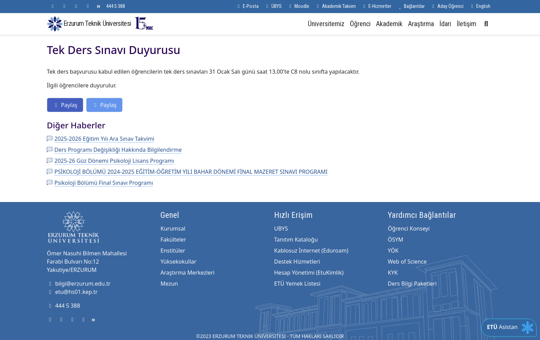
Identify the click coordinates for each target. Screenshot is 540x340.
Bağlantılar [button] (411, 6)
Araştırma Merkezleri (187, 272)
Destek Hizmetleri (297, 261)
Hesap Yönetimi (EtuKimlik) (308, 272)
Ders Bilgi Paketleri (412, 283)
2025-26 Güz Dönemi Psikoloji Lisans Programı (110, 160)
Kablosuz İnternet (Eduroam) (311, 250)
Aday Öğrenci (447, 6)
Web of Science (407, 261)
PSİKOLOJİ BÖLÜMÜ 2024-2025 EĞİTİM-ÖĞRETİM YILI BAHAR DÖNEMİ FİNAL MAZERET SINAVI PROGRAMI (187, 172)
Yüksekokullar (178, 261)
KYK (393, 272)
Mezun (169, 283)
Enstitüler (172, 250)
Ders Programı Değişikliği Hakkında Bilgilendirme (114, 149)
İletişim (466, 24)
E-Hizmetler (376, 6)
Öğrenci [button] (360, 24)
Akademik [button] (389, 24)
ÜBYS (273, 6)
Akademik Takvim (335, 6)
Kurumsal (172, 228)
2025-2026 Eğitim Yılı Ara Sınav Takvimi (100, 138)
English (479, 6)
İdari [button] (445, 24)
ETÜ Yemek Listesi (297, 283)
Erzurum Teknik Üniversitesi (108, 23)
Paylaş (65, 105)
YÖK (393, 250)
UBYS (281, 228)
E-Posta (247, 6)
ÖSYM (395, 239)
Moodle (298, 6)
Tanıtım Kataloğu (296, 239)
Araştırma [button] (421, 24)
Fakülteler (173, 239)
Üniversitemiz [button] (326, 24)
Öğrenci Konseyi (409, 228)
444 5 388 (115, 6)
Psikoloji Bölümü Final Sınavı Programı (100, 183)
